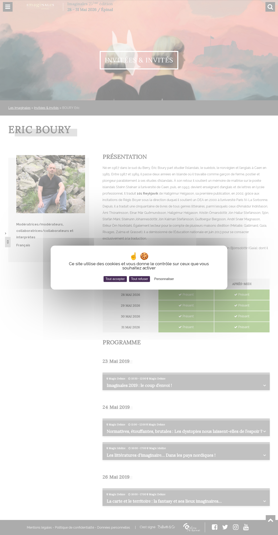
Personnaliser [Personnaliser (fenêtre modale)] (164, 279)
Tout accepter (115, 279)
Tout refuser (139, 279)
